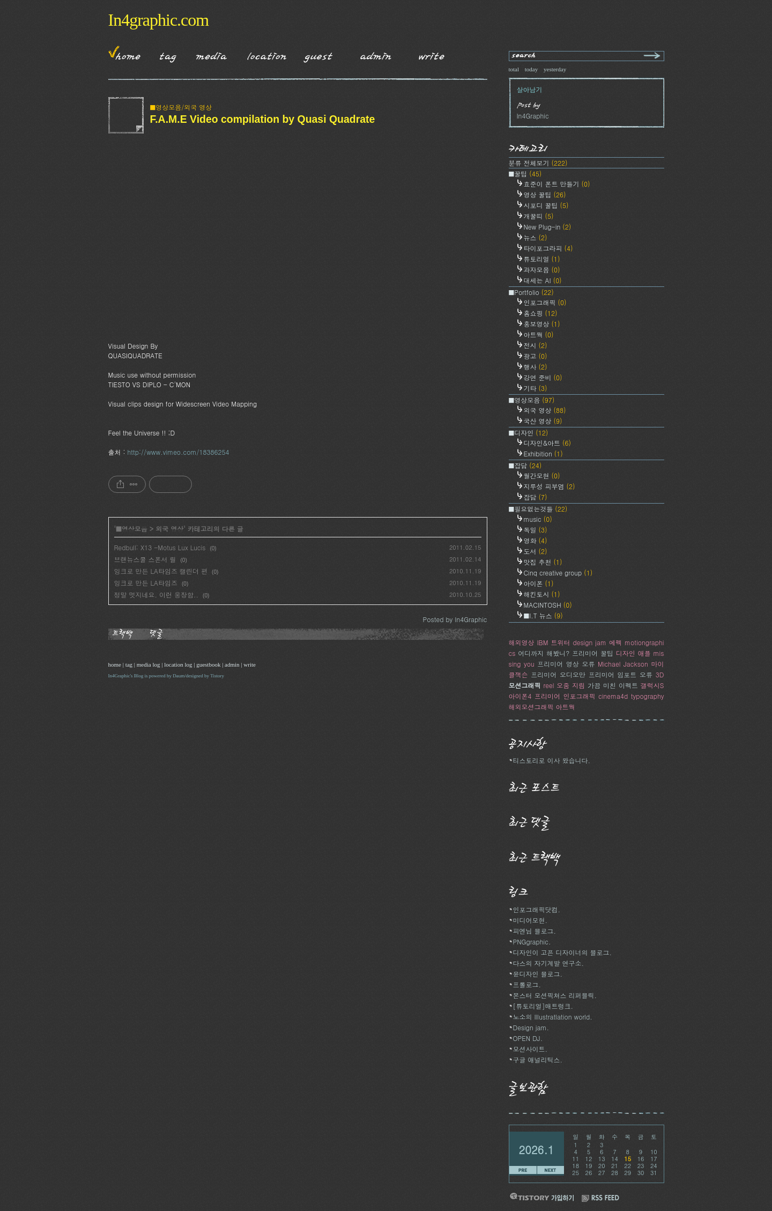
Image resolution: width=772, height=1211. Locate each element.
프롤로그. (527, 984)
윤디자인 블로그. (538, 973)
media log (148, 664)
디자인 (625, 653)
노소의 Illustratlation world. (552, 1016)
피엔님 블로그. (534, 930)
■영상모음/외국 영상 (181, 107)
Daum (178, 675)
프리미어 (547, 695)
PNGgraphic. (532, 941)
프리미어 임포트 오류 (620, 674)
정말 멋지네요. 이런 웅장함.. (156, 594)
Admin (375, 54)
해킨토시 (542, 594)
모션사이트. (530, 1048)
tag (128, 664)
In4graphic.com (158, 19)
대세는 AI (543, 280)
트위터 (560, 642)
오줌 (562, 685)
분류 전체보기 (538, 162)
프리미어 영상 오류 (566, 663)
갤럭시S (652, 685)
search (524, 56)
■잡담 (525, 465)
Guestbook (315, 54)
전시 (535, 345)
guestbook (208, 664)
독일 (535, 529)
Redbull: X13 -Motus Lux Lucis (160, 547)
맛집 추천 (543, 561)
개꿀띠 (539, 215)
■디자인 (528, 432)
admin (232, 664)
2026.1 (536, 1149)
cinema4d (613, 695)
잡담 (535, 496)
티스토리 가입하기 (541, 1196)
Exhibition (543, 453)
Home (124, 54)
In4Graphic (119, 675)
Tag (164, 54)
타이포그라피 (548, 248)
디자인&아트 (547, 442)
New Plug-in (547, 226)
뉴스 (535, 237)
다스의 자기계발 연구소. (548, 963)
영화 (535, 540)
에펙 (615, 642)
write (249, 664)
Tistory (217, 675)
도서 (535, 551)
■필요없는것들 (538, 508)
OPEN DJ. (528, 1038)
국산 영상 (543, 420)
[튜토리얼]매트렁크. (543, 1005)
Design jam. (531, 1027)
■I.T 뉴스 (543, 615)
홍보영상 (542, 323)
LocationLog (262, 54)
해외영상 (522, 642)
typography (647, 695)
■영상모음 (131, 528)
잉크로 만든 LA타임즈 (146, 582)
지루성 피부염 (549, 486)
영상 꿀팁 (545, 194)
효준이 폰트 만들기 (557, 183)
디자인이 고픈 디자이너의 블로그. (562, 952)
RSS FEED (600, 1198)
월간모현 (542, 475)
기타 (535, 388)
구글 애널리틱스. (538, 1059)
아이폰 (539, 583)
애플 (644, 653)
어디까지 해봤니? (543, 653)
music (538, 518)
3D (660, 674)
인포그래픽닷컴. (537, 909)
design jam (589, 642)
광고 (535, 355)
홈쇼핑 (541, 312)
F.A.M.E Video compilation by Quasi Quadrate (262, 119)
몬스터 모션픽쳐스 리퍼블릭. (555, 995)
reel (548, 685)
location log (178, 664)
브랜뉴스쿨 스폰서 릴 (145, 559)
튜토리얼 (542, 258)
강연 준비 (543, 377)
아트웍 (539, 334)
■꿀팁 (525, 173)
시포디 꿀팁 (546, 205)
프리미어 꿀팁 (592, 653)
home (114, 664)
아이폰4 (520, 695)
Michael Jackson (623, 663)
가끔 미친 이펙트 (613, 685)
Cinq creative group (558, 572)
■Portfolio (531, 292)
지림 (578, 685)
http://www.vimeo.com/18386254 (178, 451)
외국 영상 (169, 528)
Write (431, 54)
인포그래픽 (545, 302)
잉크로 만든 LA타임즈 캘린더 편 (161, 570)
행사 (535, 366)
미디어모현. (530, 920)
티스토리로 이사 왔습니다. (552, 760)
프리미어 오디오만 (558, 674)
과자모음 (542, 269)
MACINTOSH (548, 604)
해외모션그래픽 (531, 706)
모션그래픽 (525, 685)
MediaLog (207, 54)
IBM (542, 642)
